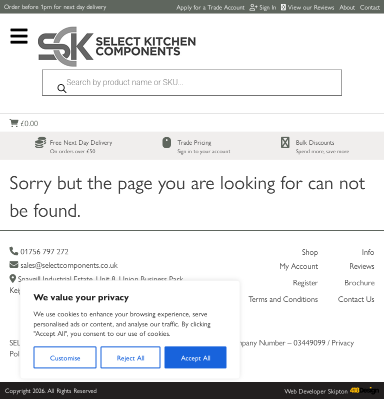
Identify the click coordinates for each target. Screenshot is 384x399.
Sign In (263, 7)
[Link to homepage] (117, 48)
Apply (210, 7)
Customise (65, 357)
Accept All (195, 357)
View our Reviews (307, 7)
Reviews (362, 265)
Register (305, 282)
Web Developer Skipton (316, 390)
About (347, 7)
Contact (370, 7)
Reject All (130, 357)
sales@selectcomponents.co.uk (64, 264)
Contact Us (356, 298)
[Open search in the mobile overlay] (192, 85)
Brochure (359, 282)
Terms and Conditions (283, 298)
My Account (299, 265)
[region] (130, 329)
